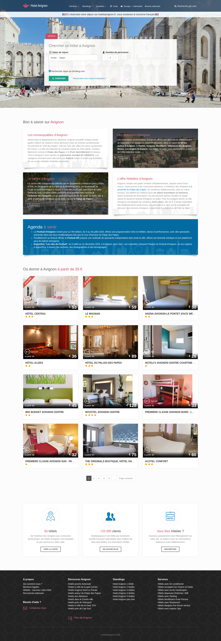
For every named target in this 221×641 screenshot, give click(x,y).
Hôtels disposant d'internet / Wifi (173, 593)
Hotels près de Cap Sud (79, 608)
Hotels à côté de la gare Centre (83, 587)
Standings (88, 6)
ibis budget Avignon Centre (44, 412)
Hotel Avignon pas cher (124, 599)
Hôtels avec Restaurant (169, 602)
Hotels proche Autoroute (79, 584)
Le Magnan (92, 313)
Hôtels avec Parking (167, 596)
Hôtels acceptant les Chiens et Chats (175, 587)
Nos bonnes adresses (33, 593)
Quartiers (101, 6)
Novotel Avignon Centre (102, 412)
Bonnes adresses (152, 6)
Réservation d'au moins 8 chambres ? (90, 78)
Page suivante (126, 478)
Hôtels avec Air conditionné (171, 584)
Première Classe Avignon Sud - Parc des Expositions (62, 461)
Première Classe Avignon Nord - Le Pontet (174, 412)
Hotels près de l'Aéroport (80, 602)
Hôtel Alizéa (34, 363)
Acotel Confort (156, 461)
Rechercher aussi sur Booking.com (68, 71)
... (114, 478)
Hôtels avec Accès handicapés (172, 590)
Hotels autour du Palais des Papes (84, 593)
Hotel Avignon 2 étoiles (124, 587)
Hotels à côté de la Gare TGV (82, 605)
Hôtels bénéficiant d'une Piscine (173, 599)
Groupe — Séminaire (131, 6)
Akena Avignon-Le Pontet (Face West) (171, 313)
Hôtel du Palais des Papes (103, 363)
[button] (185, 6)
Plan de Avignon (83, 617)
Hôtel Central (35, 313)
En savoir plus (110, 549)
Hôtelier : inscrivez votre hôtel (37, 590)
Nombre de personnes (115, 52)
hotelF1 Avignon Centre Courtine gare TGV (175, 363)
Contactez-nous (37, 608)
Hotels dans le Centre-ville (80, 599)
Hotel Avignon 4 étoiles (124, 593)
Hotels (51, 36)
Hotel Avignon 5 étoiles (124, 596)
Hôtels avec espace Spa (169, 608)
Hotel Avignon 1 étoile (123, 584)
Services (74, 6)
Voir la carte (51, 549)
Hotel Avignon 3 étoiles (124, 590)
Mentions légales (31, 587)
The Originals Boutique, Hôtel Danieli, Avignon (118, 461)
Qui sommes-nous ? (32, 584)
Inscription (170, 549)
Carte (114, 6)
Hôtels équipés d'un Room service (174, 605)
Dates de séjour (58, 52)
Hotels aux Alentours (78, 596)
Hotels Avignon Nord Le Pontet (82, 590)
